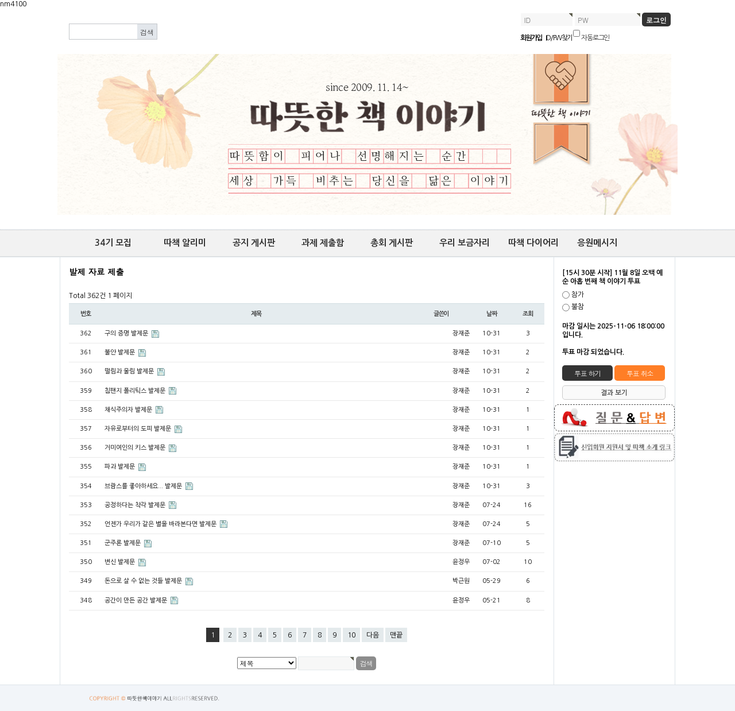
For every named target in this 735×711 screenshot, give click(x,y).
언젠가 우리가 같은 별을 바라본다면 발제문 (161, 524)
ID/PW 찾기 (559, 37)
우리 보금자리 (464, 242)
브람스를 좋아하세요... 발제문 (144, 486)
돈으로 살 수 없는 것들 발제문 (144, 581)
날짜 (491, 314)
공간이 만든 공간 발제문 (137, 600)
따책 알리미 (185, 242)
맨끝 (396, 635)
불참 (577, 307)
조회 (528, 314)
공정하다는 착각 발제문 (136, 505)
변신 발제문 (121, 562)
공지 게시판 (254, 242)
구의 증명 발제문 (127, 333)
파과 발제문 (121, 466)
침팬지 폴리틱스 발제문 (136, 391)
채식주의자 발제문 (129, 410)
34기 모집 (113, 242)
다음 (372, 635)
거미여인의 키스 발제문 (136, 448)
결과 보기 (614, 392)
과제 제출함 (322, 242)
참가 (577, 294)
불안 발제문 (121, 352)
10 (351, 635)
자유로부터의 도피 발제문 (139, 429)
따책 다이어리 (533, 242)
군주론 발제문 (123, 543)
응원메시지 (597, 242)
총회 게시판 (391, 242)
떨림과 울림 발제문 (130, 371)
